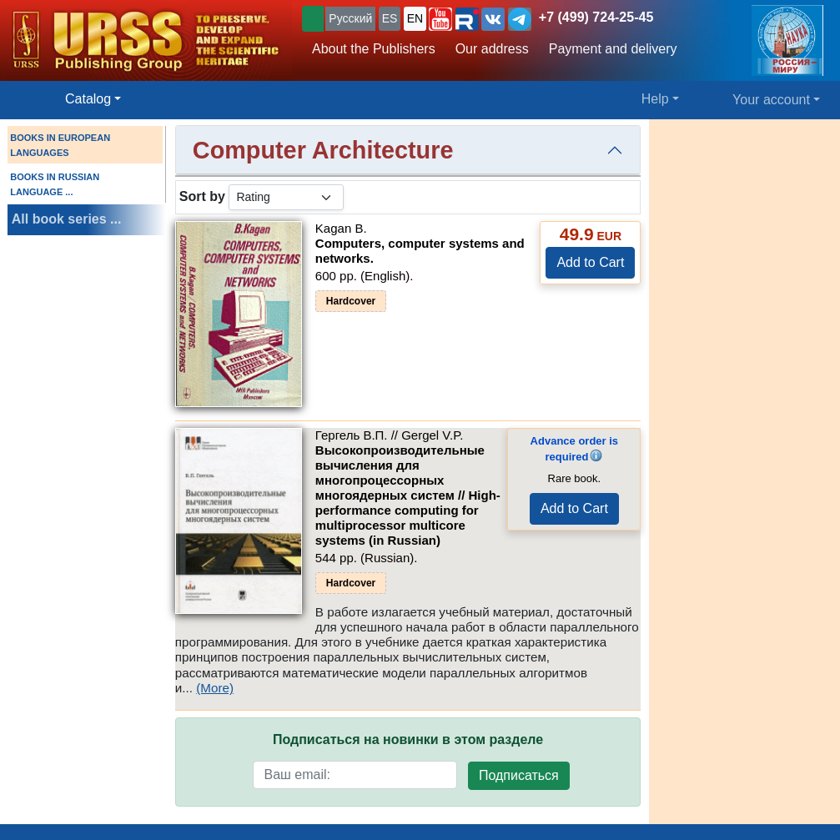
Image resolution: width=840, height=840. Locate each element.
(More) (215, 688)
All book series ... (67, 219)
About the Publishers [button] (373, 49)
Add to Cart (590, 262)
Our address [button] (492, 49)
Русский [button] (350, 18)
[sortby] (286, 197)
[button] (440, 19)
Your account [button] (771, 100)
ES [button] (390, 18)
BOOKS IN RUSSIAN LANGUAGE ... (54, 184)
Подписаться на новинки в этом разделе (408, 739)
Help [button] (655, 99)
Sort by (202, 196)
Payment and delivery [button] (613, 49)
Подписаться (519, 775)
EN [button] (415, 18)
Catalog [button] (88, 99)
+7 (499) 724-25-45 (596, 17)
